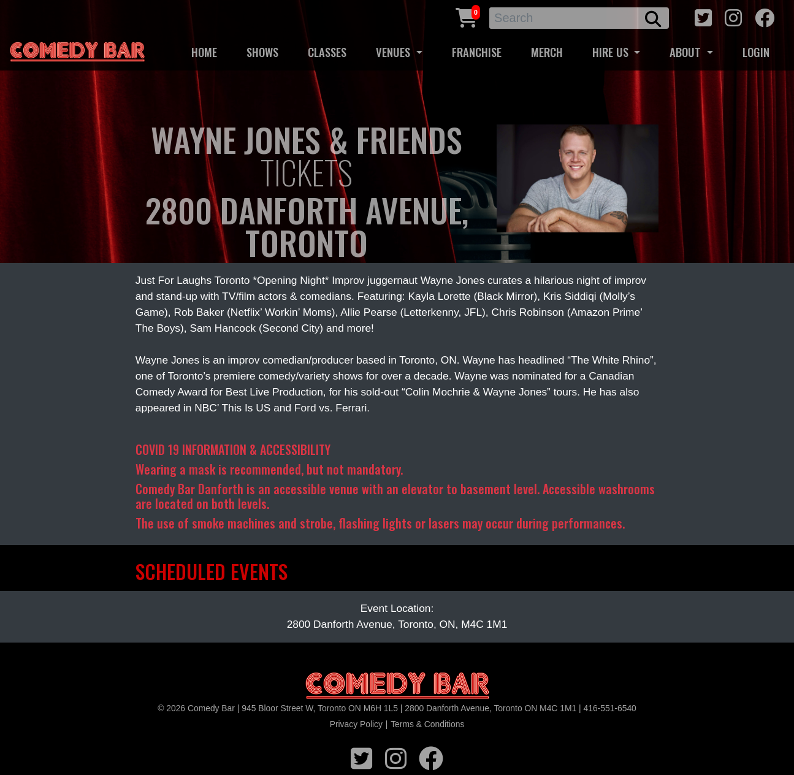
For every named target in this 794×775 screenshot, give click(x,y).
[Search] (563, 18)
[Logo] (397, 686)
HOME (204, 52)
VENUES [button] (394, 52)
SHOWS (262, 52)
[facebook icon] (764, 16)
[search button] (653, 18)
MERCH (547, 52)
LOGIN (755, 52)
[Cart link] (467, 16)
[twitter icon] (703, 16)
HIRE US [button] (612, 52)
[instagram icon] (733, 16)
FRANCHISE (477, 52)
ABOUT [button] (687, 52)
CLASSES (327, 52)
